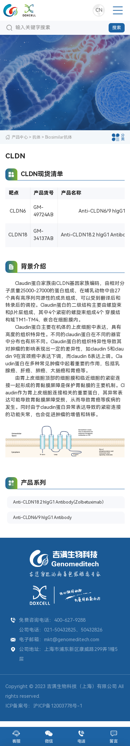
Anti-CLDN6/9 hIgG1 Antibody (48, 522)
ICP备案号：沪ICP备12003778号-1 (43, 712)
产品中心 (20, 137)
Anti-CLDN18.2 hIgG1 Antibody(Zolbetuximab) (41, 505)
